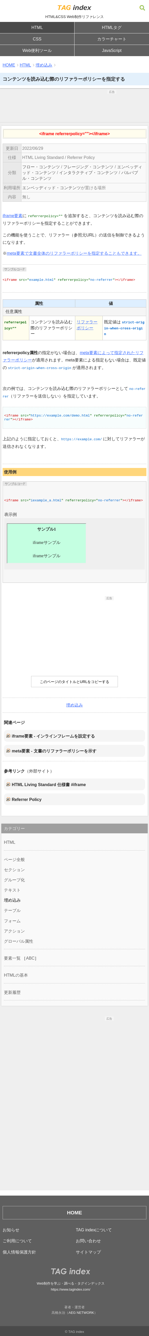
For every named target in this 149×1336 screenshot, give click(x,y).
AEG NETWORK (81, 1313)
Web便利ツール (37, 50)
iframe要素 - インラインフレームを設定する (53, 736)
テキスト (12, 890)
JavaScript (112, 50)
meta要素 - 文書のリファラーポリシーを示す (54, 751)
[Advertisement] (74, 107)
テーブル (12, 910)
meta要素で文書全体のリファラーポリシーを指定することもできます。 (74, 253)
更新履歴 (12, 992)
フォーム (12, 921)
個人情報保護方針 (19, 1252)
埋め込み (44, 65)
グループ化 (14, 880)
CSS (37, 39)
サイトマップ (88, 1252)
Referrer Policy (27, 799)
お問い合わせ (88, 1241)
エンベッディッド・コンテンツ (51, 188)
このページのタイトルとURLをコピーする (75, 682)
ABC (30, 958)
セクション (14, 870)
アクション (14, 931)
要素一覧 (12, 958)
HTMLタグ (112, 27)
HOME (9, 65)
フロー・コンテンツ (41, 167)
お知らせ (11, 1230)
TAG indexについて (94, 1230)
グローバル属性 (18, 941)
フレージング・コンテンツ (88, 167)
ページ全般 (14, 859)
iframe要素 (12, 215)
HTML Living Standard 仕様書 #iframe (49, 784)
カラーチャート (112, 39)
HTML (37, 27)
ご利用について (17, 1241)
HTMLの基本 (16, 975)
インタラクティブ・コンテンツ (88, 172)
